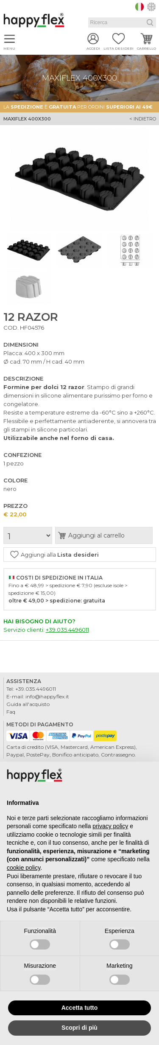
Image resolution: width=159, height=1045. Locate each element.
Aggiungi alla (60, 554)
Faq (10, 712)
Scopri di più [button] (79, 1027)
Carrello (146, 48)
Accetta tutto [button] (79, 1007)
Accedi (93, 48)
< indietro (142, 119)
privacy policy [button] (110, 826)
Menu (9, 48)
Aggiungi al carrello (96, 535)
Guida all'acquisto (28, 704)
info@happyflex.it (47, 696)
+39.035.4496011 (67, 629)
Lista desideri (118, 48)
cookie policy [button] (23, 867)
